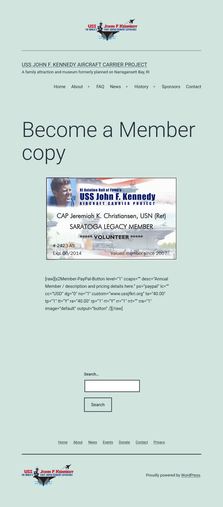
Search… (91, 374)
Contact (193, 86)
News (115, 86)
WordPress (190, 475)
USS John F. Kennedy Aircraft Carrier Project (84, 65)
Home (60, 86)
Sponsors (171, 86)
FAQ (100, 86)
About (77, 86)
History (142, 86)
